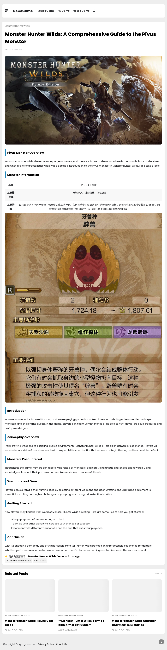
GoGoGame (23, 11)
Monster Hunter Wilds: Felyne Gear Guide (29, 623)
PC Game (64, 11)
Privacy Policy (46, 644)
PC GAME (41, 560)
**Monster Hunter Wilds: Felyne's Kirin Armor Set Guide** (81, 623)
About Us (61, 644)
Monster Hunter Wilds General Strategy (54, 556)
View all (158, 573)
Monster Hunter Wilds (17, 26)
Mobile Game (81, 11)
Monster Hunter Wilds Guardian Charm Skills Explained (134, 623)
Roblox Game (46, 11)
